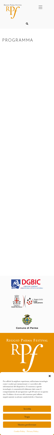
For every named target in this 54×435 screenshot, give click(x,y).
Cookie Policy (19, 431)
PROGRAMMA (18, 40)
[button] (49, 375)
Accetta (27, 408)
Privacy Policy (33, 431)
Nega (27, 416)
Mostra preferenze (27, 424)
